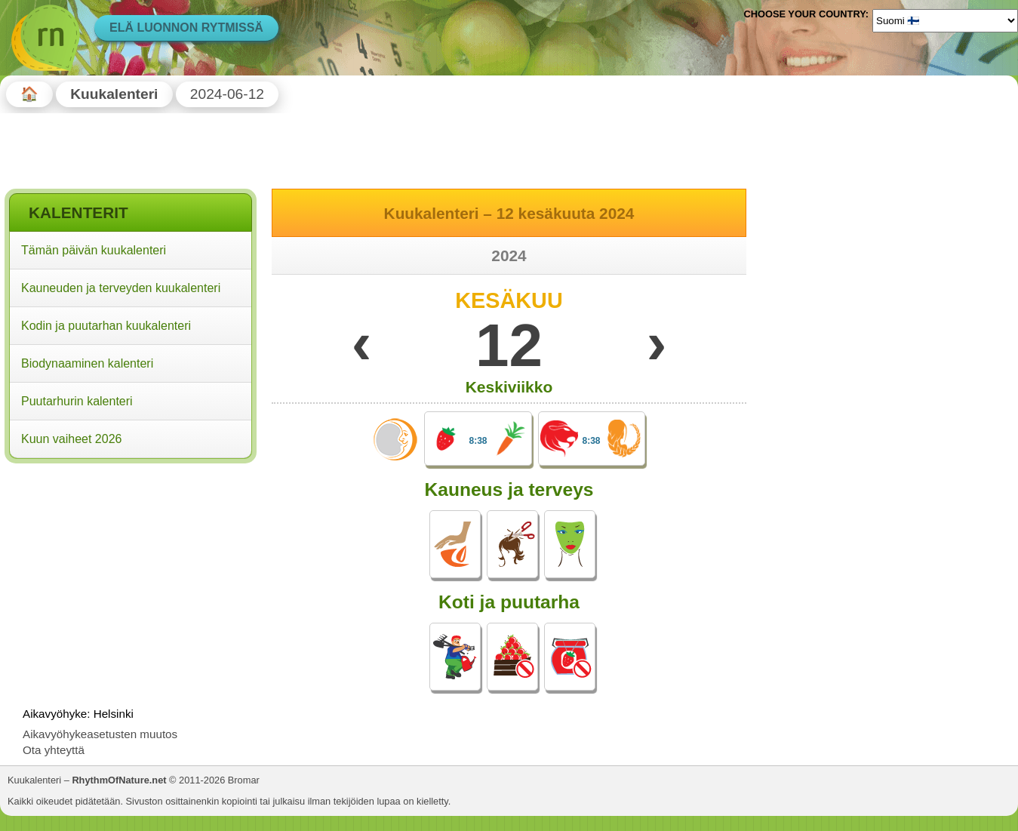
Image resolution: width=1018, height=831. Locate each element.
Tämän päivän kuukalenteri (93, 250)
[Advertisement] (131, 565)
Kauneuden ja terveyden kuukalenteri (120, 288)
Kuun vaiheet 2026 (71, 438)
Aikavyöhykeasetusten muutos (100, 734)
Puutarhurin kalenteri (77, 401)
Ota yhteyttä (54, 749)
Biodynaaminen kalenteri (87, 363)
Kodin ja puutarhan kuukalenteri (106, 325)
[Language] (945, 20)
